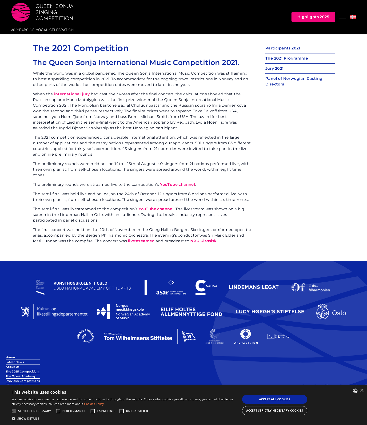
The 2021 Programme (286, 58)
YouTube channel (177, 184)
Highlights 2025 (313, 17)
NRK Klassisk (203, 241)
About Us (12, 366)
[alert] (183, 405)
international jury (72, 94)
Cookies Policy (94, 404)
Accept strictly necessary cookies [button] (274, 411)
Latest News (15, 362)
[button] (123, 418)
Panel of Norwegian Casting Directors (293, 81)
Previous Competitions (23, 381)
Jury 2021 (274, 68)
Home (10, 357)
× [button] (361, 391)
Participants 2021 (282, 48)
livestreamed (141, 241)
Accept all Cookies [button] (274, 399)
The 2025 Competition (22, 371)
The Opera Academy (21, 376)
